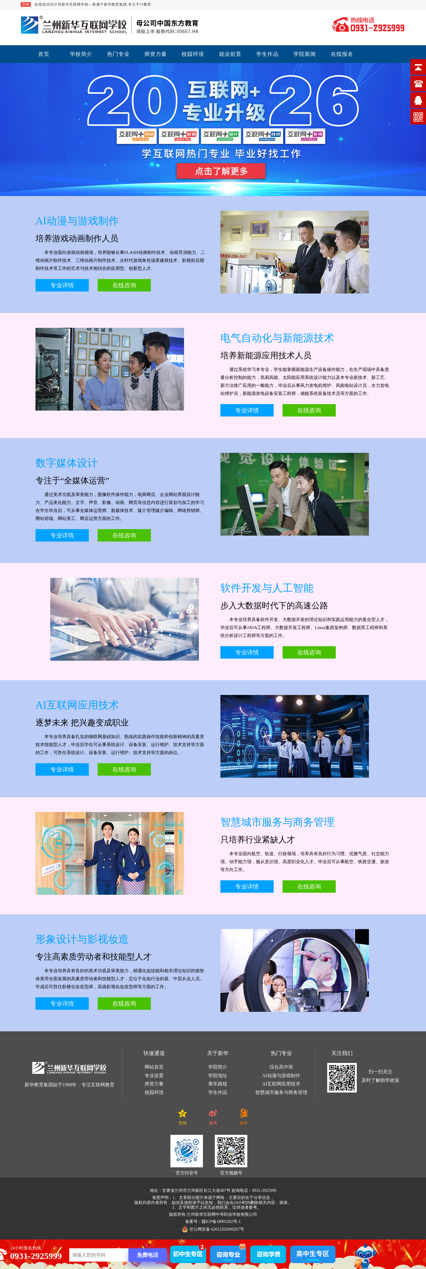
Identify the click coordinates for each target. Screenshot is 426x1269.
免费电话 (147, 1255)
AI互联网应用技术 (281, 1083)
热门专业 (118, 54)
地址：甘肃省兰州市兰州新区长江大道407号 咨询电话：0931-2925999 (213, 1190)
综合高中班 (281, 1066)
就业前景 (230, 54)
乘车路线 (217, 1083)
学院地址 (217, 1075)
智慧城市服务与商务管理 (281, 1092)
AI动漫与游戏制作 (281, 1075)
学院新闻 (304, 54)
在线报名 (342, 54)
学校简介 (81, 54)
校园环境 (193, 54)
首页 (43, 54)
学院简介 (217, 1066)
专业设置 (154, 1075)
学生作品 (267, 54)
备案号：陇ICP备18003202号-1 (213, 1221)
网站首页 (154, 1066)
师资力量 (155, 54)
